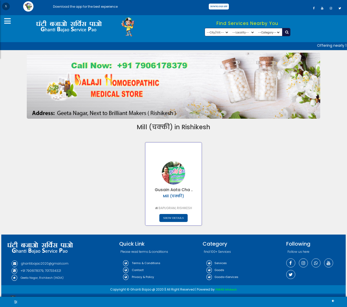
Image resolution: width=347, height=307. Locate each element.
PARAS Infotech (226, 289)
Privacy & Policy (138, 277)
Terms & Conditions (141, 263)
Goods (215, 270)
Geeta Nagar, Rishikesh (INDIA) (38, 278)
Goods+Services (222, 277)
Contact (133, 270)
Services (216, 263)
